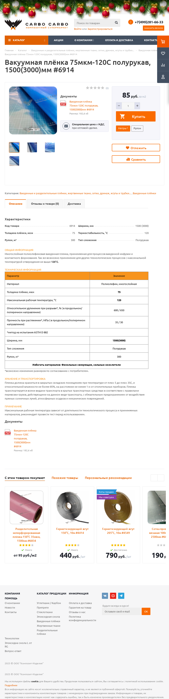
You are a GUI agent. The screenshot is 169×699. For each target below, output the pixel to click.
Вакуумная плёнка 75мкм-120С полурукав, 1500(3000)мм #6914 (83, 105)
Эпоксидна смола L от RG (18, 644)
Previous (154, 478)
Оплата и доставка (119, 40)
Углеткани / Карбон (49, 603)
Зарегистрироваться (99, 28)
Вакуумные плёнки (144, 193)
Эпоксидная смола (48, 616)
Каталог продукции (51, 593)
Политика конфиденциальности (82, 618)
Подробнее (11, 685)
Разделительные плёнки (47, 631)
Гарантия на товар (80, 607)
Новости (10, 607)
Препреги (43, 607)
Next (161, 478)
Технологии (12, 638)
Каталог (19, 40)
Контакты (151, 40)
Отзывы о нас (77, 612)
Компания (12, 593)
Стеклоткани (45, 612)
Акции (58, 40)
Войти (78, 28)
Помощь (11, 598)
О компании (84, 40)
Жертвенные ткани (48, 625)
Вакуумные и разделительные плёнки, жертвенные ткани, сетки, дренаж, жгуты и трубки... (75, 193)
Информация (78, 593)
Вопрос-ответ (13, 651)
